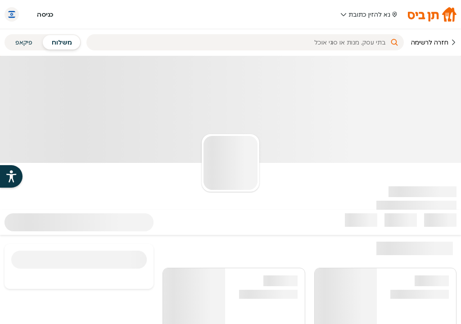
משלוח (62, 42)
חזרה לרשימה (433, 42)
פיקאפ (23, 42)
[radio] (62, 42)
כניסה (45, 14)
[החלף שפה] (12, 14)
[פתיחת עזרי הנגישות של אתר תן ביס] (11, 176)
